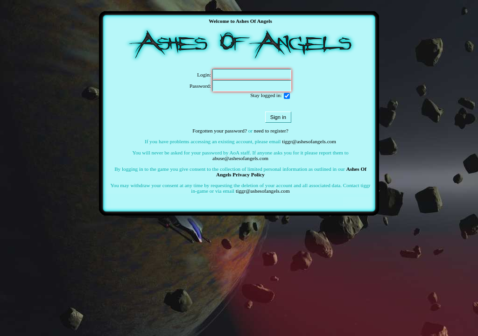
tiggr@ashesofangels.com (309, 141)
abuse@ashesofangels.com (240, 158)
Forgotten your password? (219, 130)
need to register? (271, 130)
